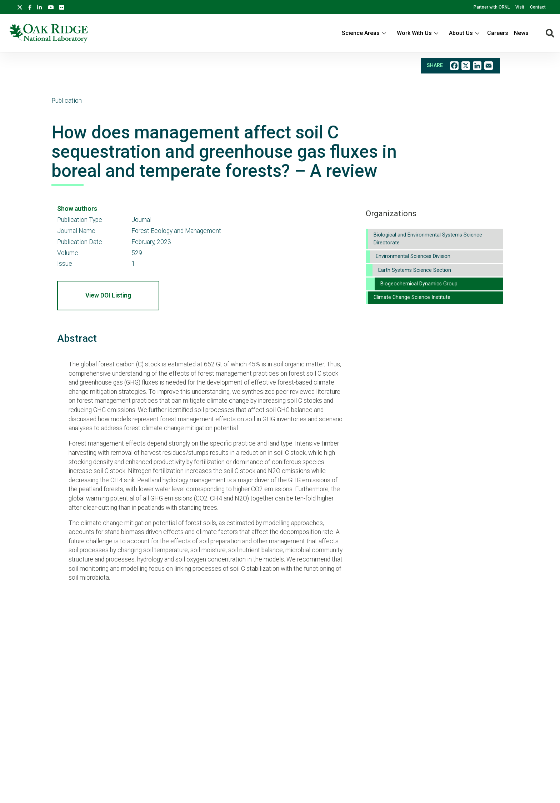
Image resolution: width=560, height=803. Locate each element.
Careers (497, 33)
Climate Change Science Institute (412, 297)
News (521, 33)
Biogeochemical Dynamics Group (419, 284)
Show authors (77, 208)
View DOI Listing (108, 295)
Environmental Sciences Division (413, 256)
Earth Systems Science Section (414, 270)
